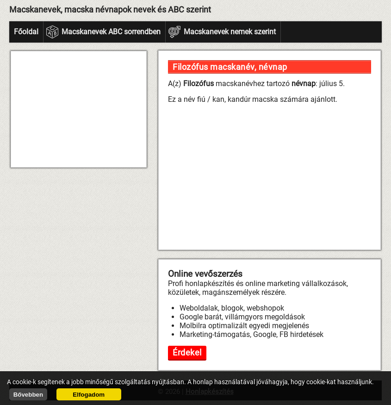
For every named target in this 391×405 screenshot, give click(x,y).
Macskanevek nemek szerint (230, 31)
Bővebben (28, 394)
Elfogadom (89, 394)
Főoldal (26, 31)
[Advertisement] (78, 109)
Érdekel (187, 352)
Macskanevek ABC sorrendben (111, 31)
